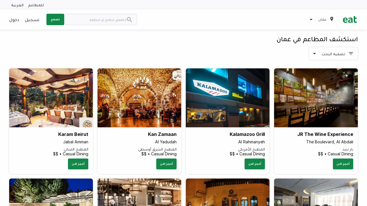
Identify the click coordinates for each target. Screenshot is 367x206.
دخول (14, 19)
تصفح (55, 19)
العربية (17, 4)
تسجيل (32, 19)
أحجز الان (343, 164)
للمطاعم (36, 4)
